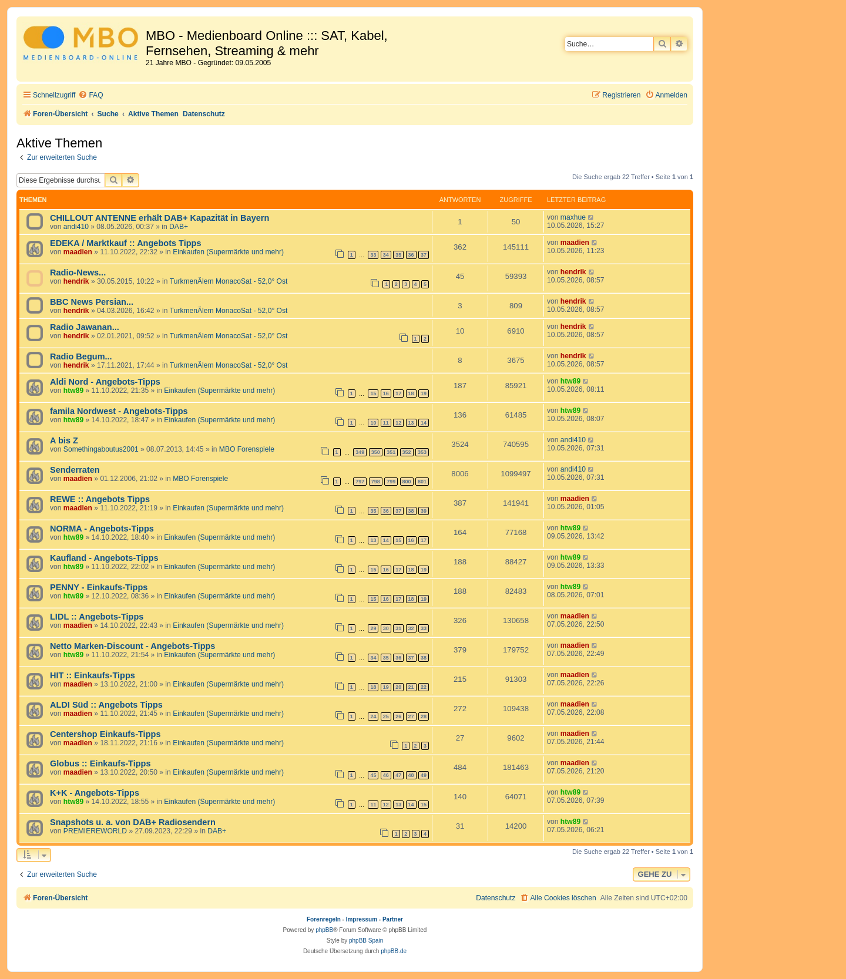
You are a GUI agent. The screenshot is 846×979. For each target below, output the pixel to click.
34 (386, 255)
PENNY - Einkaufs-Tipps (98, 587)
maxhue (573, 217)
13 (411, 423)
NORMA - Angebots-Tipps (102, 528)
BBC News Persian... (91, 302)
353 (422, 452)
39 (424, 511)
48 (411, 775)
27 (411, 716)
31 (398, 628)
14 (424, 423)
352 (406, 452)
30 (386, 628)
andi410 (76, 227)
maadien (77, 252)
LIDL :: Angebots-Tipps (96, 616)
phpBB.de (394, 951)
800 (406, 482)
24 (373, 716)
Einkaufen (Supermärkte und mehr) (228, 252)
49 (424, 775)
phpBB (324, 930)
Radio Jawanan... (84, 327)
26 (398, 716)
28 (424, 716)
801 (422, 482)
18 (411, 393)
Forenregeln (324, 919)
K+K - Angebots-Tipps (94, 793)
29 (373, 628)
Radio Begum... (81, 356)
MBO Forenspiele (246, 449)
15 (373, 393)
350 (375, 452)
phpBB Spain (366, 940)
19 (424, 393)
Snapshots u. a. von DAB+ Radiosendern (133, 822)
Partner (392, 919)
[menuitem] (90, 95)
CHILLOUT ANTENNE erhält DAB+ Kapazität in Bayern (159, 218)
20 (398, 687)
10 (373, 423)
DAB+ (178, 227)
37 (424, 255)
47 (398, 775)
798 (375, 482)
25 (386, 716)
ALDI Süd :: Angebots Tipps (106, 704)
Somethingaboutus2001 (101, 449)
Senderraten (75, 470)
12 (398, 423)
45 (373, 775)
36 (411, 255)
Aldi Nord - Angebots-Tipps (105, 381)
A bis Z (64, 440)
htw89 (73, 390)
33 (373, 255)
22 (424, 687)
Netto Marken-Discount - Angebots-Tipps (132, 646)
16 (386, 393)
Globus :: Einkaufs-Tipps (100, 763)
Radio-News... (78, 272)
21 (411, 687)
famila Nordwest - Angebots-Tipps (119, 411)
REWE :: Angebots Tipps (100, 499)
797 (359, 482)
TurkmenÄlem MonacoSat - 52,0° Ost (229, 281)
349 (359, 452)
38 (411, 511)
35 (398, 255)
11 (386, 423)
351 (391, 452)
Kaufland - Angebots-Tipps (104, 558)
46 (386, 775)
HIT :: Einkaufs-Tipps (92, 675)
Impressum (361, 919)
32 (411, 628)
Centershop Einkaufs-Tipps (105, 734)
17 (398, 393)
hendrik (76, 281)
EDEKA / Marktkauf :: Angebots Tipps (126, 243)
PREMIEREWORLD (95, 831)
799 (391, 482)
